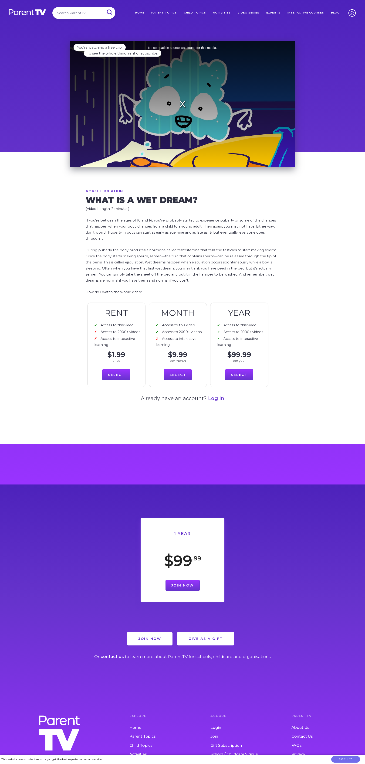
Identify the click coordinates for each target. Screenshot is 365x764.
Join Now (182, 585)
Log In (216, 398)
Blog (335, 12)
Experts (273, 12)
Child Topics (195, 12)
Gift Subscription (226, 745)
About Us (300, 727)
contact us (112, 656)
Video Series (248, 12)
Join (214, 736)
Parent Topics (164, 12)
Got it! (346, 759)
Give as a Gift (206, 639)
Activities (222, 12)
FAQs (296, 745)
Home (139, 12)
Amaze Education (104, 191)
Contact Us (302, 736)
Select (116, 375)
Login (215, 727)
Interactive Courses (305, 12)
